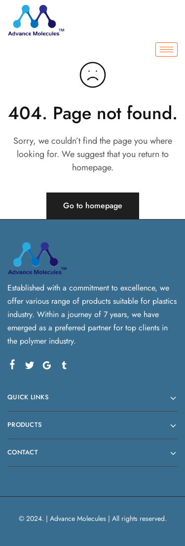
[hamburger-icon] (166, 49)
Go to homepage (92, 205)
